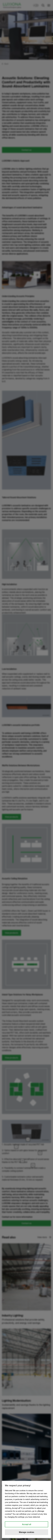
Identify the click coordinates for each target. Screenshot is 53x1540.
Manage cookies (26, 1532)
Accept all (26, 1524)
